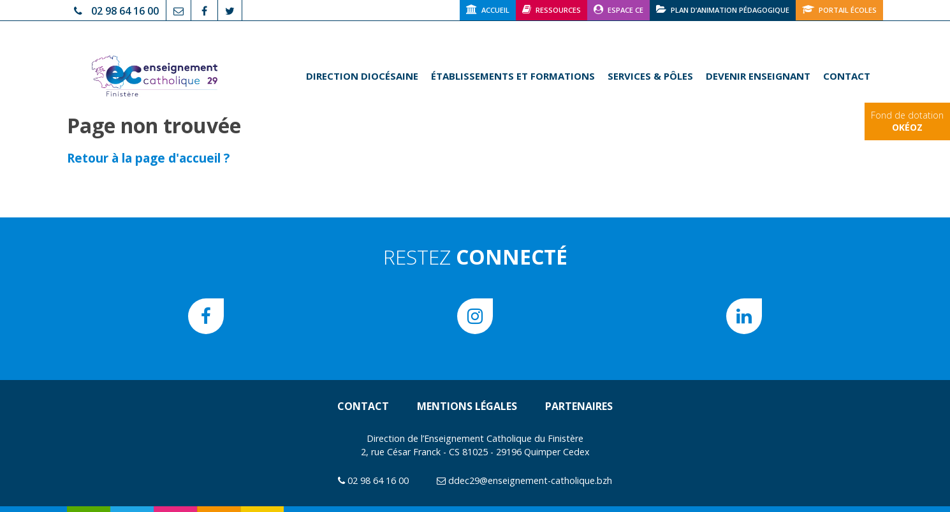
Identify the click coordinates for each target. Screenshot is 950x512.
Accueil (487, 9)
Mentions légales (467, 406)
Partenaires (579, 406)
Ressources (551, 9)
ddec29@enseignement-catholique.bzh (530, 480)
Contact (846, 75)
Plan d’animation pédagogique (722, 9)
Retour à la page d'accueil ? (148, 157)
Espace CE (618, 9)
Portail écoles (839, 9)
